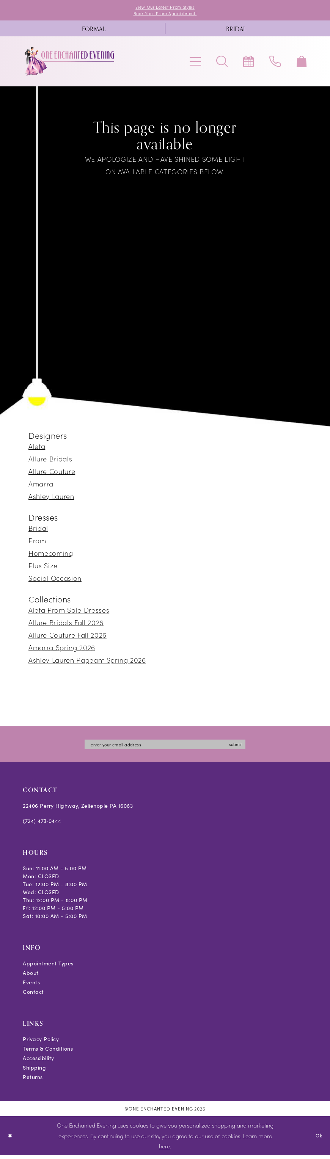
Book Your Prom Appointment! (165, 15)
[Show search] (222, 63)
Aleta (36, 448)
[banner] (69, 63)
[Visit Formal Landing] (94, 31)
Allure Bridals (50, 461)
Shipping (34, 1071)
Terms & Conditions (48, 1052)
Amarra (40, 486)
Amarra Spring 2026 (61, 649)
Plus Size (43, 567)
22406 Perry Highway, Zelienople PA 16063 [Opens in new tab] (78, 809)
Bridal (38, 530)
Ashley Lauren (51, 498)
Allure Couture (51, 473)
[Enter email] (165, 747)
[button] (195, 63)
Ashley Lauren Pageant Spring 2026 (87, 662)
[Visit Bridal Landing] (236, 31)
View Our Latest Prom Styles (165, 7)
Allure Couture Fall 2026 (67, 637)
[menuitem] (94, 31)
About (31, 977)
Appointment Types (48, 967)
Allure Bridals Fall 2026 (66, 624)
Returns (33, 1081)
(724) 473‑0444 (42, 825)
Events (31, 986)
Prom (37, 542)
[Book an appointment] (248, 63)
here (164, 1150)
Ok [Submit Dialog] (318, 1139)
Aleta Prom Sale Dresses (68, 612)
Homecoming (50, 555)
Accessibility (38, 1062)
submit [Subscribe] (248, 747)
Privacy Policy (41, 1043)
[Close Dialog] (11, 1139)
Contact (33, 995)
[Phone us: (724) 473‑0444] (275, 63)
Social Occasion (55, 580)
